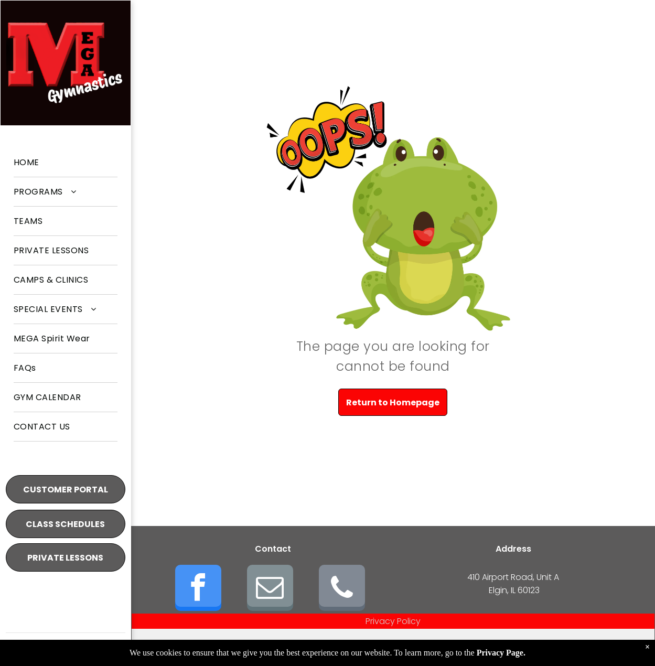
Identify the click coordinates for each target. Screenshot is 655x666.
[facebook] (198, 589)
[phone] (342, 589)
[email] (270, 589)
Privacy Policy (393, 621)
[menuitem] (65, 162)
